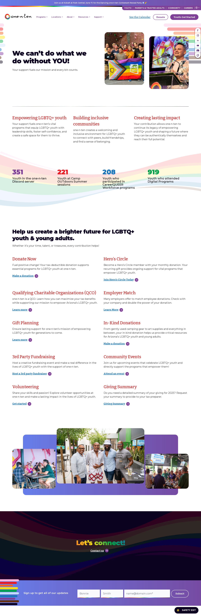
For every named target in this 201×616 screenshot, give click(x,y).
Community (174, 8)
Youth (127, 8)
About (70, 17)
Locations (56, 17)
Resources (83, 17)
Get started (19, 403)
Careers (188, 8)
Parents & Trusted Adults (149, 8)
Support (98, 17)
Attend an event (114, 373)
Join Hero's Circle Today (119, 279)
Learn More (111, 309)
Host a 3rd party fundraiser (29, 373)
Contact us (97, 550)
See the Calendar (139, 17)
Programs (41, 17)
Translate (197, 7)
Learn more (19, 309)
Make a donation (23, 275)
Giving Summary (114, 403)
